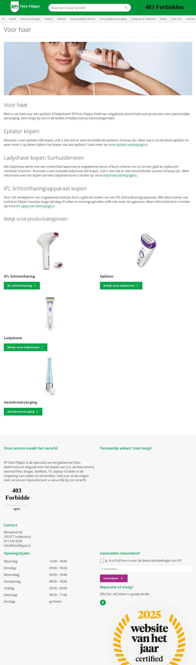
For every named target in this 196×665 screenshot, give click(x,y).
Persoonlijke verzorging (113, 19)
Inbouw (61, 19)
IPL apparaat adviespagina (35, 206)
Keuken (49, 19)
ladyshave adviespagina (120, 175)
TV (3, 19)
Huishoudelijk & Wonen (82, 19)
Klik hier (106, 594)
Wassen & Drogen (30, 19)
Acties (163, 19)
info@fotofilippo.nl (17, 545)
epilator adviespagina (131, 145)
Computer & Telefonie (143, 19)
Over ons (176, 19)
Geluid (12, 19)
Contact (190, 19)
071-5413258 (13, 541)
